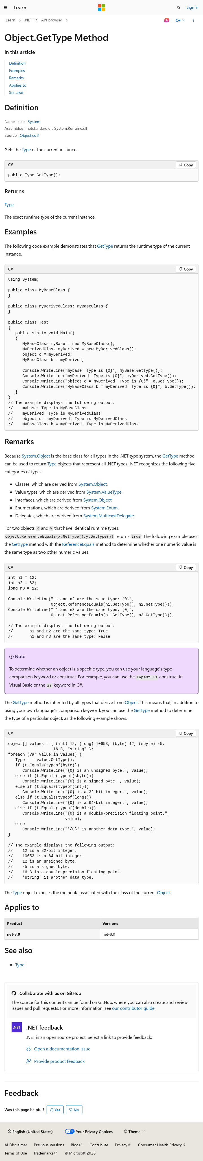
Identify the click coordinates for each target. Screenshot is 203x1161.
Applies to (17, 85)
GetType (105, 246)
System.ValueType (103, 492)
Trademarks (43, 1153)
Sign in (192, 7)
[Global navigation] (5, 8)
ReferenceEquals (78, 544)
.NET (28, 20)
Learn (10, 20)
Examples (17, 70)
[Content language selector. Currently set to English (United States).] (30, 1131)
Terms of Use (16, 1153)
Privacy (121, 1144)
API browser (51, 20)
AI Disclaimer (16, 1144)
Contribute (99, 1144)
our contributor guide (133, 1008)
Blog (74, 1144)
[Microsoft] (101, 7)
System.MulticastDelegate (108, 515)
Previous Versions (49, 1144)
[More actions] (193, 20)
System (34, 121)
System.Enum (104, 508)
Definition (17, 63)
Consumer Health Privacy (160, 1144)
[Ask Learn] (167, 20)
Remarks (16, 77)
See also (16, 92)
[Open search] (178, 8)
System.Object (36, 456)
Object (131, 702)
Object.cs (28, 135)
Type (26, 149)
